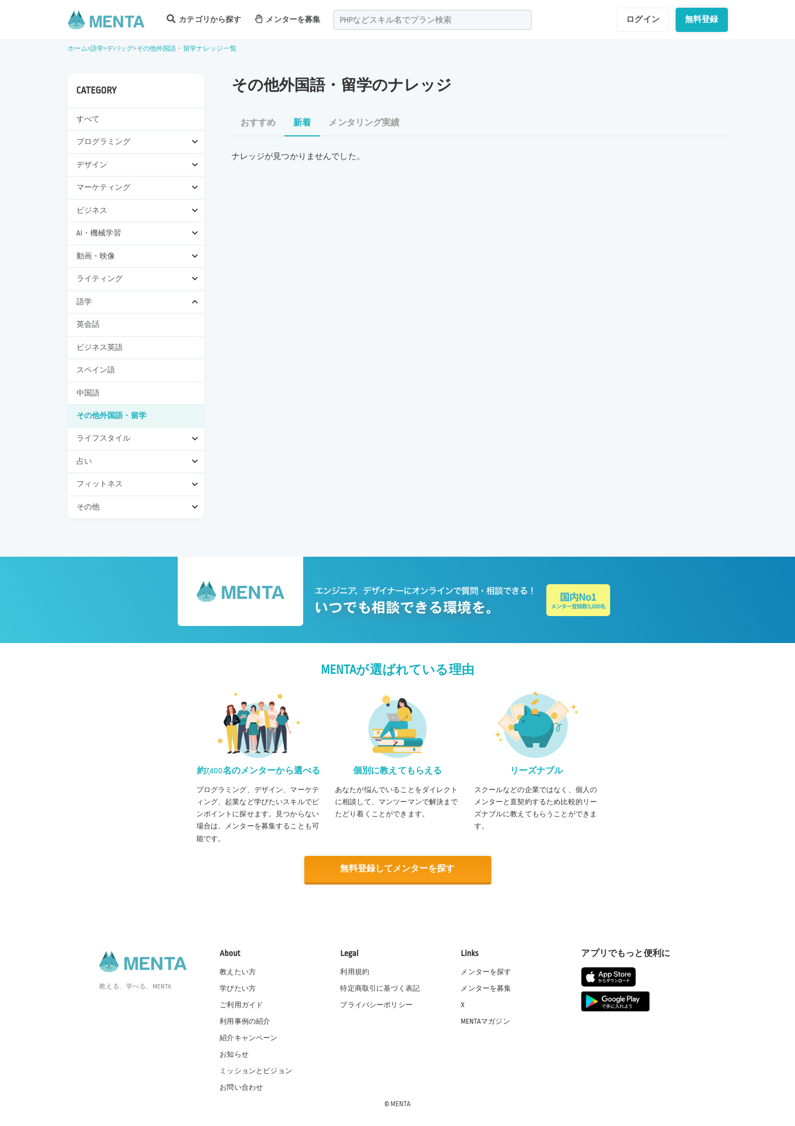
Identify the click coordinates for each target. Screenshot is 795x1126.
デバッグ (120, 48)
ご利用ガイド (241, 1004)
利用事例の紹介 (245, 1020)
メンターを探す (485, 971)
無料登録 (702, 19)
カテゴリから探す (204, 19)
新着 (302, 123)
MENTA (401, 1103)
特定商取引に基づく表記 (380, 987)
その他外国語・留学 (111, 415)
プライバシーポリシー (376, 1004)
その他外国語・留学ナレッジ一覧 (186, 48)
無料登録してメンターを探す (398, 869)
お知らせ (234, 1054)
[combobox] (432, 20)
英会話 (88, 324)
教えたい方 (238, 971)
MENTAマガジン (484, 1020)
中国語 (88, 393)
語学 (96, 48)
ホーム (77, 48)
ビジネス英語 (99, 347)
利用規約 (354, 971)
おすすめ (258, 123)
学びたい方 (238, 987)
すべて (88, 119)
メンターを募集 (288, 19)
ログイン (643, 19)
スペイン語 (96, 370)
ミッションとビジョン (256, 1070)
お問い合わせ (241, 1087)
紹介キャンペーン (248, 1037)
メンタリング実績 (363, 123)
